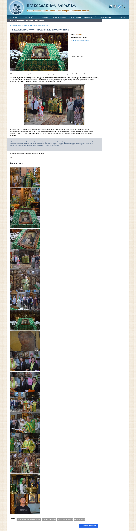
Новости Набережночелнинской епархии (36, 25)
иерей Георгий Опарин (65, 519)
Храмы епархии (75, 17)
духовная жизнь (79, 519)
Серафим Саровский (49, 519)
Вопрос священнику (122, 17)
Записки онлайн (90, 17)
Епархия (45, 17)
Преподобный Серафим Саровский (28, 519)
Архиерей (29, 17)
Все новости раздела (88, 525)
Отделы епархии (59, 17)
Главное (14, 17)
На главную (13, 25)
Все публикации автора (81, 40)
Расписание (106, 17)
